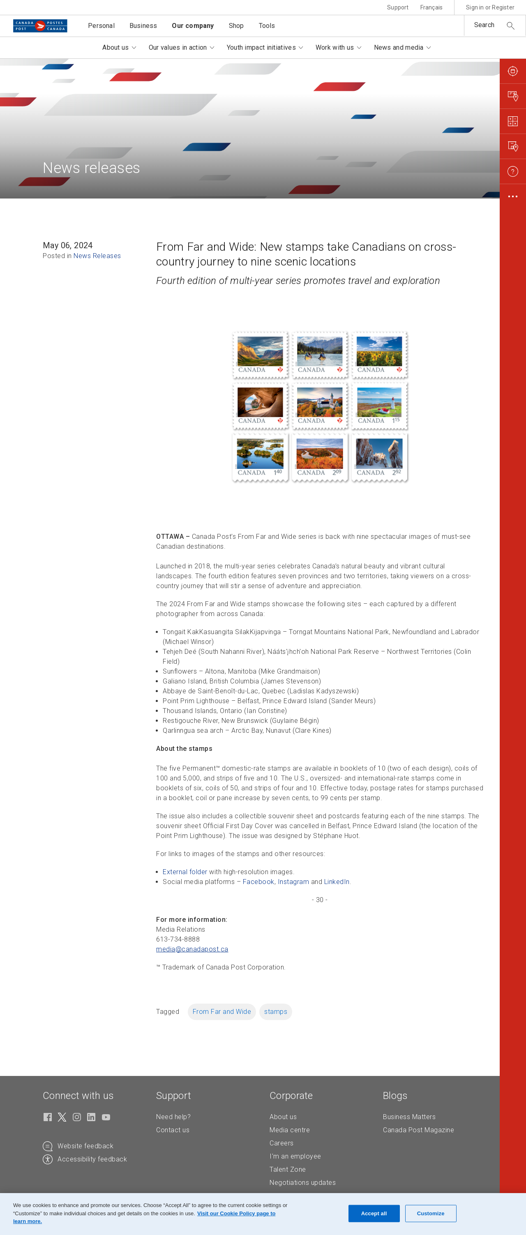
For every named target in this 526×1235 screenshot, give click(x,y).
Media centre (290, 1130)
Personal (101, 26)
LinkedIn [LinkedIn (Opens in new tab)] (337, 882)
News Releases (97, 256)
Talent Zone (288, 1169)
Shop (236, 26)
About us (283, 1117)
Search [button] (484, 25)
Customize (431, 1213)
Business (143, 26)
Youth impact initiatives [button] (261, 47)
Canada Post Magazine (418, 1130)
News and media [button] (399, 47)
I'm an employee (295, 1156)
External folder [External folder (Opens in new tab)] (185, 872)
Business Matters (409, 1117)
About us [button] (115, 47)
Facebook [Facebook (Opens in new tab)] (259, 882)
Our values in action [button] (178, 47)
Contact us (172, 1130)
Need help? (173, 1117)
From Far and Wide (222, 1012)
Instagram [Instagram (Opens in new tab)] (293, 882)
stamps (275, 1012)
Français (431, 7)
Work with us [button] (335, 47)
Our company (193, 26)
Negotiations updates (303, 1183)
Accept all (374, 1213)
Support (397, 7)
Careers (282, 1143)
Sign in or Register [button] (490, 7)
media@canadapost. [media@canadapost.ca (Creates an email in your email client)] (192, 949)
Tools (267, 26)
